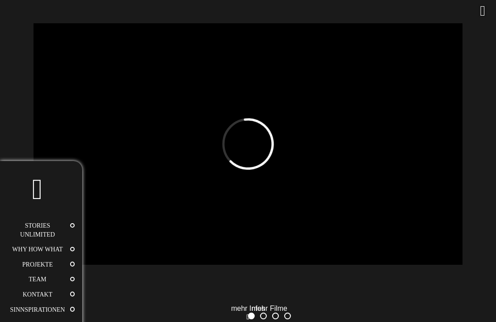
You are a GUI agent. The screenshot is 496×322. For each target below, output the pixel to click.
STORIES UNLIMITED (37, 230)
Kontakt (38, 294)
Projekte (37, 264)
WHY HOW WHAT (37, 249)
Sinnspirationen (37, 309)
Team (37, 279)
